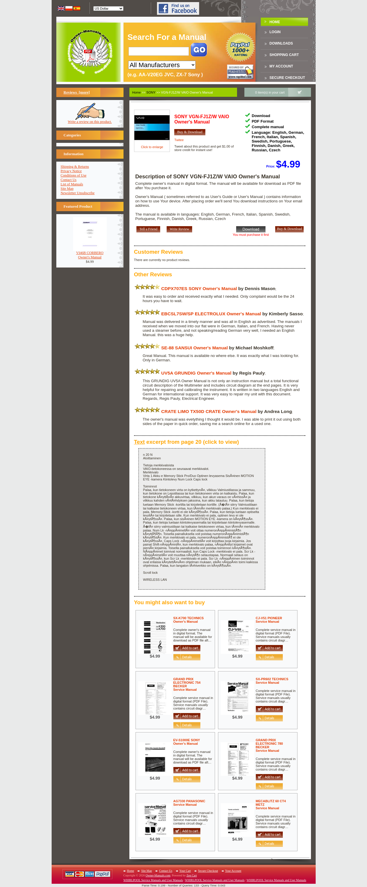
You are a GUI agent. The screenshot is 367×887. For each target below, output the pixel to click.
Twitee (179, 140)
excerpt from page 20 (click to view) (186, 442)
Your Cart (185, 870)
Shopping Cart (284, 55)
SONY (150, 92)
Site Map (67, 189)
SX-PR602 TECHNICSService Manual (272, 680)
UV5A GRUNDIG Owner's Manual (196, 372)
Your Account (233, 870)
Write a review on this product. (90, 120)
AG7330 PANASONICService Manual (189, 802)
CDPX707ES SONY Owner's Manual (199, 288)
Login (275, 32)
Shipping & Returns (75, 167)
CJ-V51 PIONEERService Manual (269, 619)
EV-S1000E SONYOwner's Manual (186, 741)
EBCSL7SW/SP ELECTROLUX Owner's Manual (211, 313)
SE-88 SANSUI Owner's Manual (194, 347)
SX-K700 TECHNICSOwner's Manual (188, 619)
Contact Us (69, 180)
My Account (281, 66)
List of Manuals (72, 184)
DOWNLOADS (281, 43)
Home (275, 22)
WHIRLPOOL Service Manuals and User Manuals (153, 880)
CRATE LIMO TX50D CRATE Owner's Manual (209, 411)
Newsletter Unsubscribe (78, 193)
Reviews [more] (77, 92)
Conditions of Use (74, 175)
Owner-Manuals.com (158, 875)
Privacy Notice (71, 171)
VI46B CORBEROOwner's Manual (90, 253)
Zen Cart (192, 875)
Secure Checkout (287, 78)
